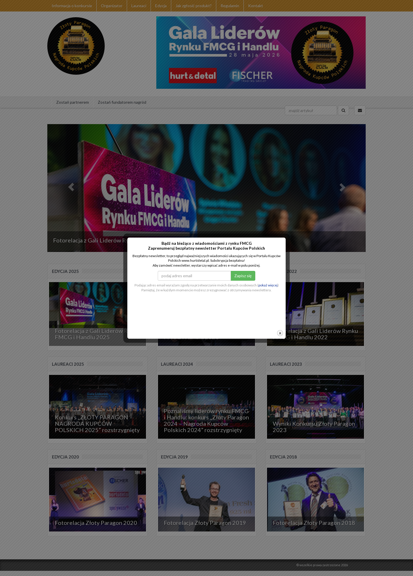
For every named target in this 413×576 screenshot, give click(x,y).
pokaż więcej (268, 270)
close (280, 318)
